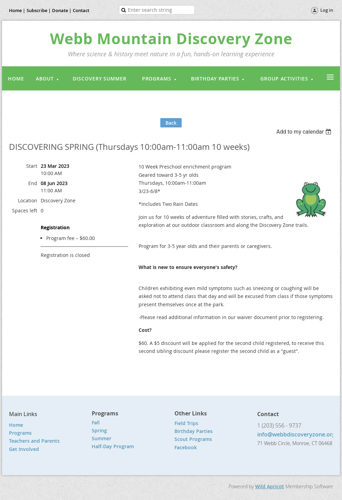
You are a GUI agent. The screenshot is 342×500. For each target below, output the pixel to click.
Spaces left (24, 210)
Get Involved (24, 449)
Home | (17, 10)
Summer (101, 438)
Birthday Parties (194, 431)
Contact (81, 10)
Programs (20, 433)
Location (27, 200)
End (32, 183)
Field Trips (186, 423)
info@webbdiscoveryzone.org (296, 434)
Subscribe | (39, 10)
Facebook (185, 447)
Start (31, 166)
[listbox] (304, 131)
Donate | (61, 10)
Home (16, 425)
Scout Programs (193, 439)
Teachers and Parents (34, 441)
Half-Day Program (113, 446)
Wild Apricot (269, 486)
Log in (326, 10)
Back (171, 122)
